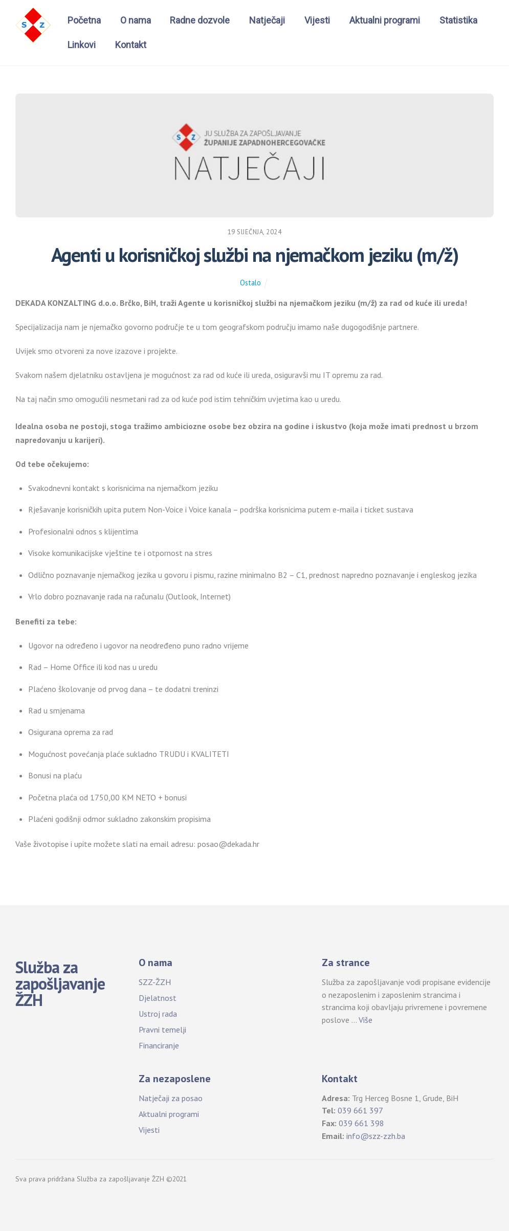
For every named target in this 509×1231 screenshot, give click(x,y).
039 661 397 (360, 1110)
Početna (84, 20)
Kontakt (130, 44)
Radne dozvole (200, 20)
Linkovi (82, 44)
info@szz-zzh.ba (375, 1136)
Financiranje (159, 1045)
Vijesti (317, 20)
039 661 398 (361, 1123)
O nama (135, 20)
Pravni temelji (162, 1029)
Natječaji (267, 20)
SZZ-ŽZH (155, 982)
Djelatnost (157, 998)
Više (365, 1020)
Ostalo (250, 282)
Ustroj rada (158, 1014)
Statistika (458, 20)
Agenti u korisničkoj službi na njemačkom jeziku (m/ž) (254, 254)
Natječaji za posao (171, 1098)
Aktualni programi (384, 20)
